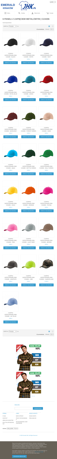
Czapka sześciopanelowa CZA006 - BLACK (11, 55)
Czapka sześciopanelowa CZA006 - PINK (11, 240)
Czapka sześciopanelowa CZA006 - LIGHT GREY (28, 240)
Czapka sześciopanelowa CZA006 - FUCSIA (46, 203)
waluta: (5, 428)
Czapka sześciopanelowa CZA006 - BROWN (46, 240)
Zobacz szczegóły (10, 62)
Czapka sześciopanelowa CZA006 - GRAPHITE (11, 277)
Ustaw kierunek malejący (18, 26)
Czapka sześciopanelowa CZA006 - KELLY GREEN (46, 166)
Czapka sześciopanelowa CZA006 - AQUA (11, 166)
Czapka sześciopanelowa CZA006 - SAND (46, 129)
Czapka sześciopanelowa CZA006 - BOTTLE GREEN (28, 166)
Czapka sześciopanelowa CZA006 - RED (46, 92)
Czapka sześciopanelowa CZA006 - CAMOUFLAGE (46, 277)
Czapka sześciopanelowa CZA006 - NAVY (46, 55)
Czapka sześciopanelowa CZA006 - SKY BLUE (11, 314)
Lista (52, 26)
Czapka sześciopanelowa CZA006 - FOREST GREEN (28, 129)
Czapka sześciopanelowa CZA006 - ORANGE (28, 203)
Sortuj (5, 26)
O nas (4, 416)
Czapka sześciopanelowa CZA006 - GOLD (11, 203)
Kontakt (5, 418)
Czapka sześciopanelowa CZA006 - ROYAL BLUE (10, 92)
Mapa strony (19, 416)
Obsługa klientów (8, 420)
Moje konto (32, 416)
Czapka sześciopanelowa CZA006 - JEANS (28, 92)
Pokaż (47, 29)
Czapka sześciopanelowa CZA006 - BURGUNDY (10, 129)
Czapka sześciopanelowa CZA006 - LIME (28, 277)
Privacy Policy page (39, 451)
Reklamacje (32, 418)
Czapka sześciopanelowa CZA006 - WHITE (28, 55)
